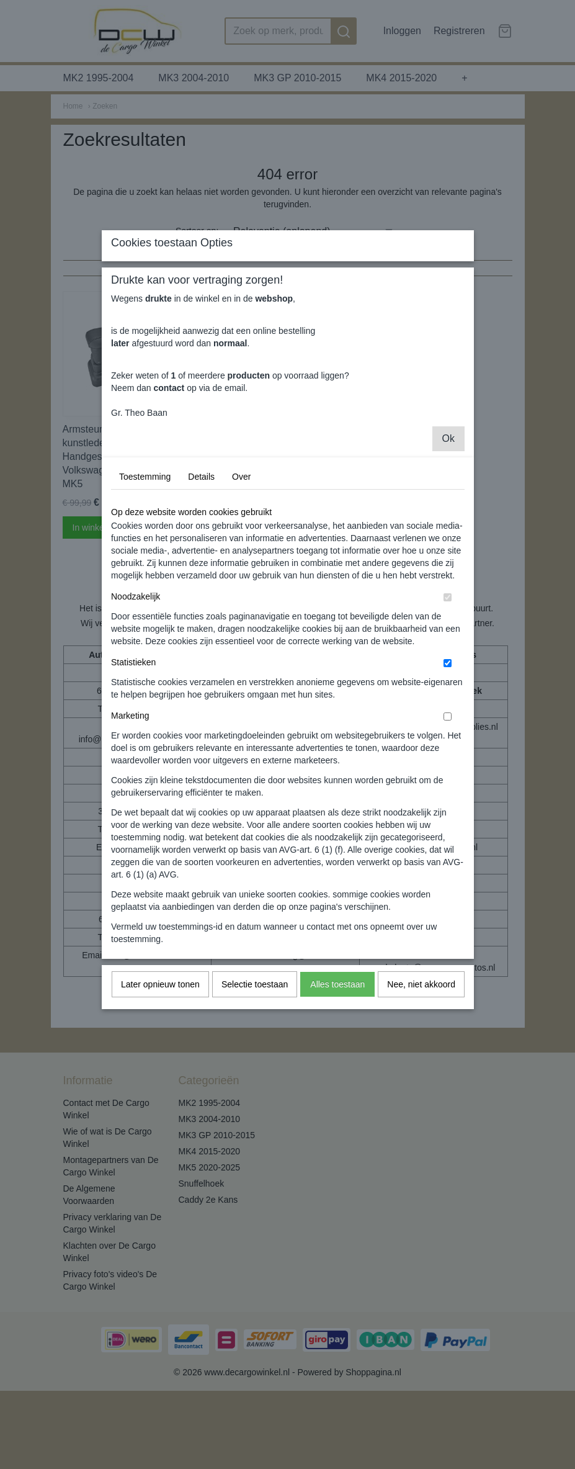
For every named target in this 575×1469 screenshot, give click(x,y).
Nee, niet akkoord (421, 1101)
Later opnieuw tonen (160, 1101)
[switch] (448, 714)
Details (201, 593)
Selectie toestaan (254, 1101)
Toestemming (145, 593)
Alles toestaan (337, 1101)
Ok (448, 555)
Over (241, 593)
